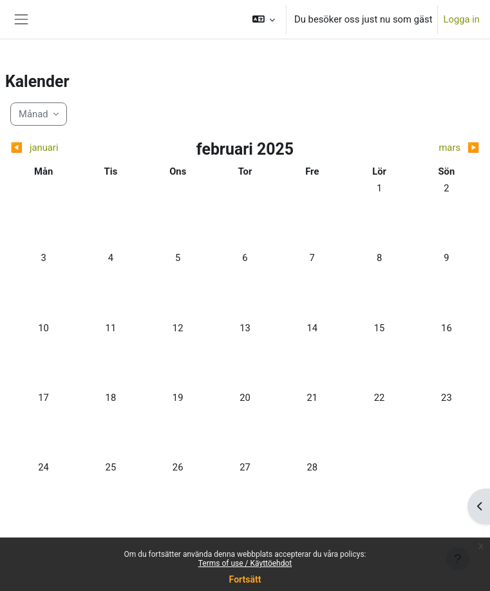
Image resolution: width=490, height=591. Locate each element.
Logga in (461, 19)
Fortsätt (245, 579)
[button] (264, 19)
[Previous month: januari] (68, 147)
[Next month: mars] (421, 147)
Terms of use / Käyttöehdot (245, 563)
